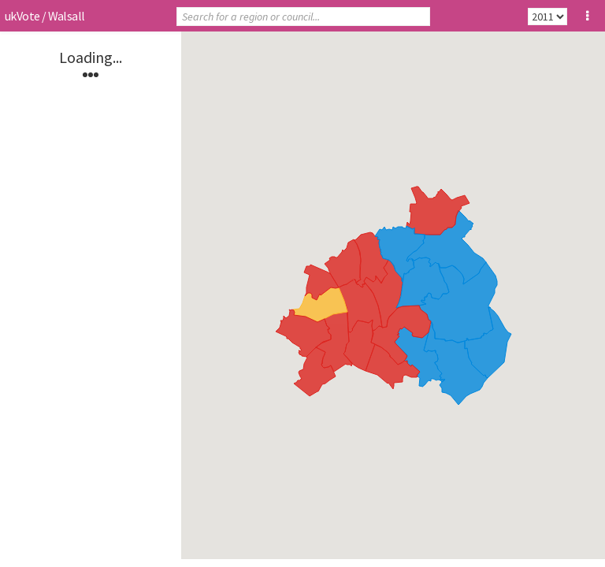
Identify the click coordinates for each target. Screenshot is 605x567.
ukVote (22, 16)
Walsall (66, 16)
